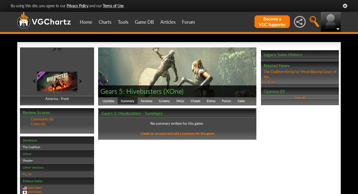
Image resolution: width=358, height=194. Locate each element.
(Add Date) (35, 187)
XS (30, 174)
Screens (164, 101)
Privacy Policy (77, 6)
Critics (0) (38, 124)
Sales (241, 101)
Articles (167, 22)
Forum (188, 22)
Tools (123, 22)
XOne (173, 91)
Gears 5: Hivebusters (131, 91)
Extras (211, 101)
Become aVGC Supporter (272, 21)
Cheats (195, 101)
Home (86, 22)
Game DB (144, 22)
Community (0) (42, 119)
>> (274, 81)
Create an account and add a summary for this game (177, 133)
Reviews (146, 101)
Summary (127, 101)
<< (264, 81)
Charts (105, 22)
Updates (108, 101)
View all (300, 97)
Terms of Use (113, 6)
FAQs (180, 101)
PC (24, 174)
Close (345, 6)
